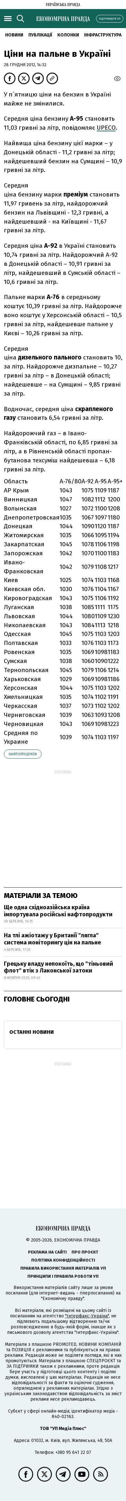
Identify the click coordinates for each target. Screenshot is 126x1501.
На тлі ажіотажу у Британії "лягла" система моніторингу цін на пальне (52, 939)
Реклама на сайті (47, 1252)
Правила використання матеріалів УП (63, 1268)
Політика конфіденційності (63, 1260)
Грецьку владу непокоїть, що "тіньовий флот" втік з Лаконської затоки (58, 967)
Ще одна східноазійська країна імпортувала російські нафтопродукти (58, 911)
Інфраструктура (102, 35)
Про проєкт (85, 1252)
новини (14, 35)
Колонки (68, 35)
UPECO (106, 127)
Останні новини (31, 1032)
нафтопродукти (23, 754)
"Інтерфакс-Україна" (87, 1316)
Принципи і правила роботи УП (63, 1276)
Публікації (40, 35)
